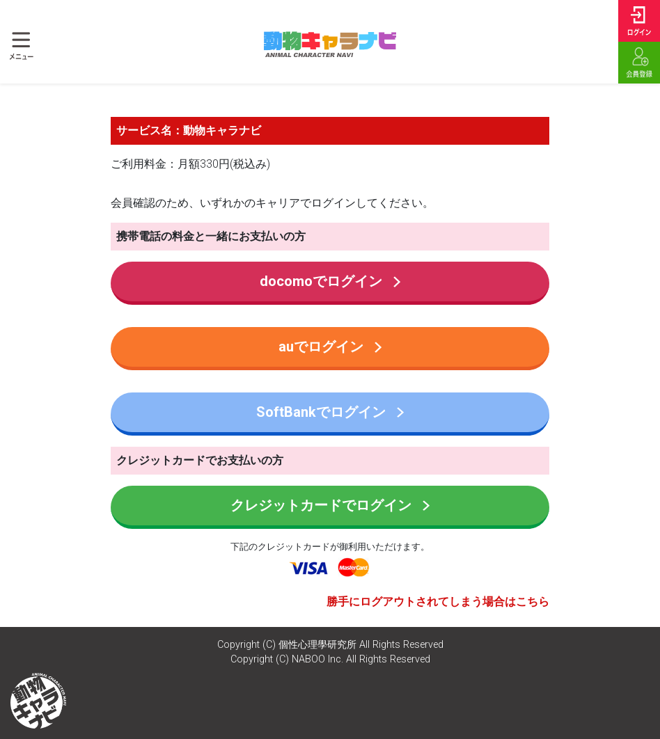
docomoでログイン (330, 281)
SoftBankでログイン (330, 412)
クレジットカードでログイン (330, 505)
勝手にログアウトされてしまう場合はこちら (438, 601)
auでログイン (330, 346)
